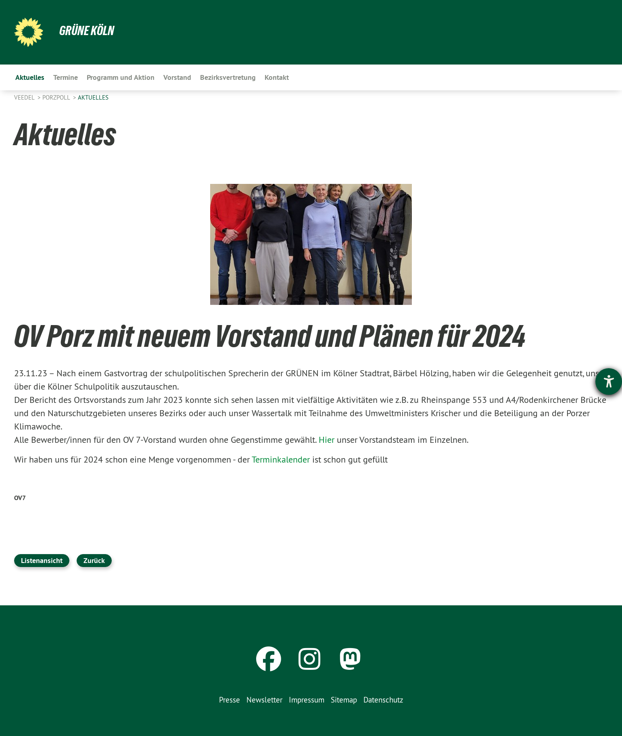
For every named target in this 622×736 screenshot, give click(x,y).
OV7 (20, 498)
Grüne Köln (86, 30)
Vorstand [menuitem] (177, 77)
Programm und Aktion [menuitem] (120, 77)
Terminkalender (282, 459)
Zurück (94, 560)
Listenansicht (42, 560)
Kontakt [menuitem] (277, 77)
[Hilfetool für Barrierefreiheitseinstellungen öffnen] (608, 381)
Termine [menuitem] (65, 77)
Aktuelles (93, 97)
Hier (326, 439)
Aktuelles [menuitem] (29, 77)
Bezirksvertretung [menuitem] (228, 77)
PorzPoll (56, 97)
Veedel (25, 97)
